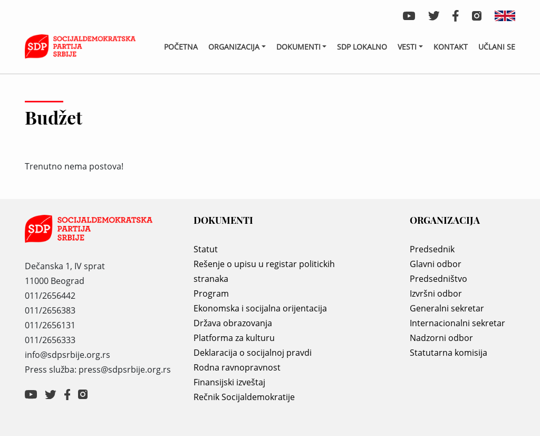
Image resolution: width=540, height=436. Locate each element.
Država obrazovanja (233, 323)
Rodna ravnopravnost (237, 367)
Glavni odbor (435, 264)
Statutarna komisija (448, 352)
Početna (181, 47)
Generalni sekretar (447, 308)
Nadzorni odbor (441, 338)
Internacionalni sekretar (457, 323)
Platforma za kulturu (234, 338)
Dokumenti (298, 47)
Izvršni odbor (436, 293)
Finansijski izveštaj (229, 382)
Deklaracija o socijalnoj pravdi (253, 352)
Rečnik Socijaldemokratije (244, 397)
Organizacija (233, 47)
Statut (206, 249)
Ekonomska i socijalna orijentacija (260, 308)
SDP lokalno (362, 47)
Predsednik (432, 249)
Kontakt (450, 47)
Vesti (407, 47)
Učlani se (496, 47)
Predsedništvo (438, 279)
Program (211, 293)
